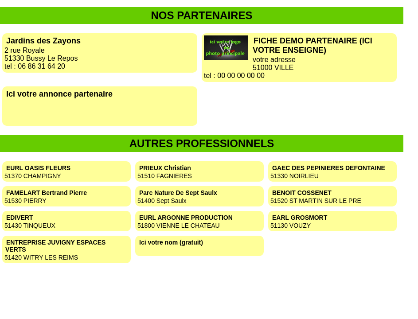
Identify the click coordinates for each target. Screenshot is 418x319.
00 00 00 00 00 (241, 75)
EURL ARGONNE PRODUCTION (186, 217)
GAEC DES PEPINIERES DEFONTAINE (328, 167)
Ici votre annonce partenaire (59, 93)
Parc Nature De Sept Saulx (178, 192)
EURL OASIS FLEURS (38, 167)
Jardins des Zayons (43, 40)
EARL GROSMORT (299, 217)
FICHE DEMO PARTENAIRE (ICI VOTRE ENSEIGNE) (312, 45)
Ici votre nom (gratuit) (171, 242)
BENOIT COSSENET (302, 192)
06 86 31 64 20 (41, 66)
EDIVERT (19, 217)
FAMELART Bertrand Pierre (46, 192)
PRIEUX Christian (165, 167)
